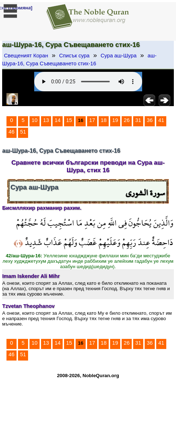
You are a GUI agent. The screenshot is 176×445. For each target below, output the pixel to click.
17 (92, 120)
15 (69, 120)
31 (138, 120)
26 (127, 120)
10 (34, 120)
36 (150, 120)
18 (104, 120)
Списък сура (74, 55)
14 (57, 120)
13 (46, 120)
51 (23, 132)
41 (161, 120)
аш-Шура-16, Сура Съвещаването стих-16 (79, 59)
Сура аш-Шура (118, 55)
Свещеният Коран (26, 55)
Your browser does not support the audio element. (88, 81)
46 (11, 132)
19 (115, 120)
